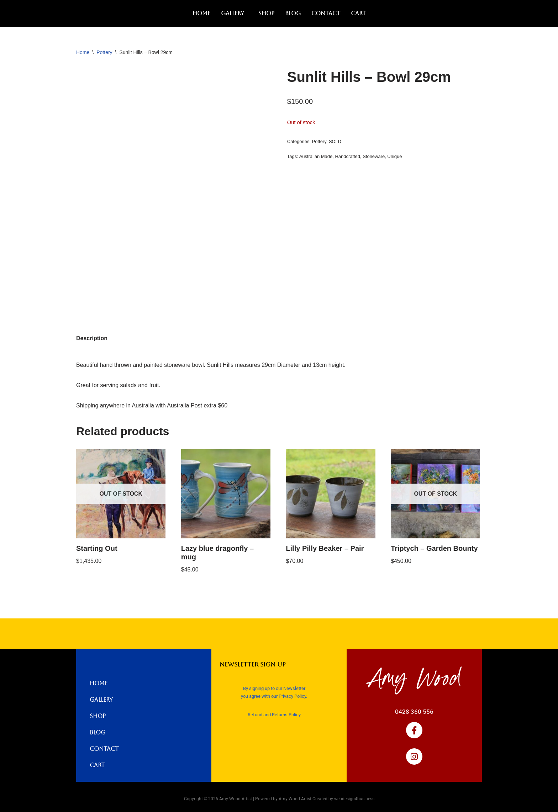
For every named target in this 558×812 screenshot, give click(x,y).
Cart (358, 13)
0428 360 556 (414, 711)
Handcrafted (347, 156)
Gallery (232, 13)
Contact (325, 13)
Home (201, 13)
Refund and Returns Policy (274, 714)
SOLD (335, 141)
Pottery (104, 52)
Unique (394, 156)
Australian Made (316, 156)
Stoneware (374, 156)
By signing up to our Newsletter (274, 688)
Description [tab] (91, 338)
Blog (293, 13)
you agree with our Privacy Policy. (274, 696)
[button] (234, 13)
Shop (266, 13)
